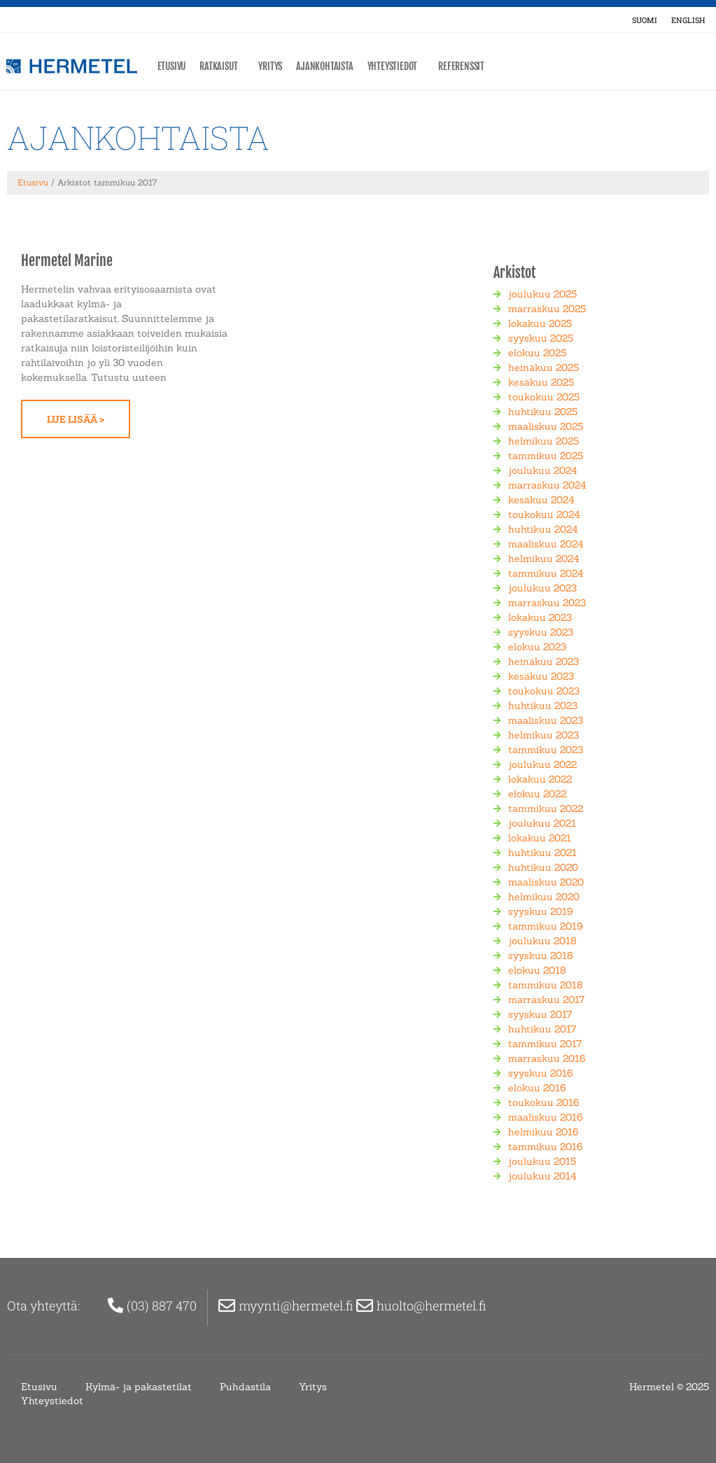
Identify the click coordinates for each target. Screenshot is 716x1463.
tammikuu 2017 (545, 1043)
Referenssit (464, 66)
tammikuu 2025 (545, 455)
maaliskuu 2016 (545, 1116)
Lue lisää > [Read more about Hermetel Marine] (75, 418)
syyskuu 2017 (540, 1013)
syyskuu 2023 (540, 631)
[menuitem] (644, 19)
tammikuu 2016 (545, 1146)
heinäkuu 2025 (543, 366)
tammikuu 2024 (546, 572)
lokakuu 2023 (540, 616)
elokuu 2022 (537, 793)
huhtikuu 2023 (542, 705)
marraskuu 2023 (547, 602)
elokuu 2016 (537, 1087)
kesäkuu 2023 (541, 675)
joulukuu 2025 (542, 293)
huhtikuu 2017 (542, 1028)
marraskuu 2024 (547, 484)
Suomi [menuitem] (644, 20)
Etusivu (171, 66)
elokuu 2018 (537, 969)
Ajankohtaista (324, 66)
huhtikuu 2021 (542, 852)
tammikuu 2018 (545, 984)
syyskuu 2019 (540, 910)
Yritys (270, 66)
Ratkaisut (221, 66)
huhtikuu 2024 (543, 528)
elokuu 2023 (537, 646)
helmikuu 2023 (543, 734)
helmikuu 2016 (543, 1131)
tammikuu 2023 (545, 749)
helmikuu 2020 (544, 896)
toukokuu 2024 (544, 513)
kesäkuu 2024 (541, 499)
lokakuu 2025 (540, 322)
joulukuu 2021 (542, 822)
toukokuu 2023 (544, 690)
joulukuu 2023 (542, 587)
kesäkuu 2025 (541, 381)
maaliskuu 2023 (545, 719)
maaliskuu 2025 (545, 425)
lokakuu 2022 (540, 778)
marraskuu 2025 (547, 308)
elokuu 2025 (537, 352)
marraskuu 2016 (547, 1057)
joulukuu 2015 (542, 1160)
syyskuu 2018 (540, 954)
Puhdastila (245, 1386)
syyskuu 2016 (540, 1072)
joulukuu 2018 (542, 940)
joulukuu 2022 (542, 763)
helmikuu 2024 (544, 558)
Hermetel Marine (67, 260)
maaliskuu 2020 (546, 881)
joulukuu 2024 (542, 469)
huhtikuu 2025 (542, 411)
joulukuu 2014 (542, 1175)
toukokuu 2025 (544, 396)
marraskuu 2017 (546, 999)
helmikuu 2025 (543, 440)
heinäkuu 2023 (543, 660)
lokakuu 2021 (539, 837)
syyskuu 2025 (540, 337)
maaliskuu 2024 (546, 543)
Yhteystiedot (396, 66)
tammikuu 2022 (545, 808)
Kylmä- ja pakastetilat (138, 1386)
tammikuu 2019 (545, 925)
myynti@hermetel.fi (297, 1304)
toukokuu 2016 (544, 1102)
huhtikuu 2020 (543, 866)
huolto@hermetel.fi (433, 1304)
